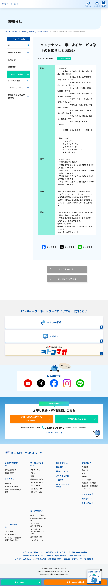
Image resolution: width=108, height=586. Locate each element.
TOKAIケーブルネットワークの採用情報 (78, 559)
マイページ (9, 531)
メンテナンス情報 (42, 32)
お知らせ (31, 32)
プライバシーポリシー (77, 555)
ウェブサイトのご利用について (32, 552)
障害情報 (8, 483)
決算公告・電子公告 (89, 483)
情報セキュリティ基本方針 (32, 555)
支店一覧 (85, 470)
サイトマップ (87, 494)
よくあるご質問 (62, 475)
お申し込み (86, 503)
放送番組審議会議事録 (79, 552)
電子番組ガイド (10, 534)
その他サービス (36, 492)
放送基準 (49, 552)
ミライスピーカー (36, 489)
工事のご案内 (9, 473)
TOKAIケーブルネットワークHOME (16, 32)
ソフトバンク (38, 524)
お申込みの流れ (10, 470)
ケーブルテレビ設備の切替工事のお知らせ (13, 539)
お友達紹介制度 (36, 537)
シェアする (49, 247)
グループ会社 (86, 479)
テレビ (32, 473)
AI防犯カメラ (35, 485)
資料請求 (85, 498)
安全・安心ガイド (61, 552)
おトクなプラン (62, 462)
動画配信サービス (36, 479)
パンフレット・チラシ (62, 485)
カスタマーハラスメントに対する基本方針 (30, 559)
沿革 (83, 473)
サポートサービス (36, 482)
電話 (32, 476)
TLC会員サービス (36, 540)
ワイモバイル (38, 531)
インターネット (36, 470)
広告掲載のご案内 (54, 559)
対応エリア (60, 471)
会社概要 (85, 467)
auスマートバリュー (37, 515)
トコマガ (60, 480)
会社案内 (85, 462)
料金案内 (60, 467)
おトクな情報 (36, 510)
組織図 (84, 476)
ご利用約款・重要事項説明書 (55, 555)
